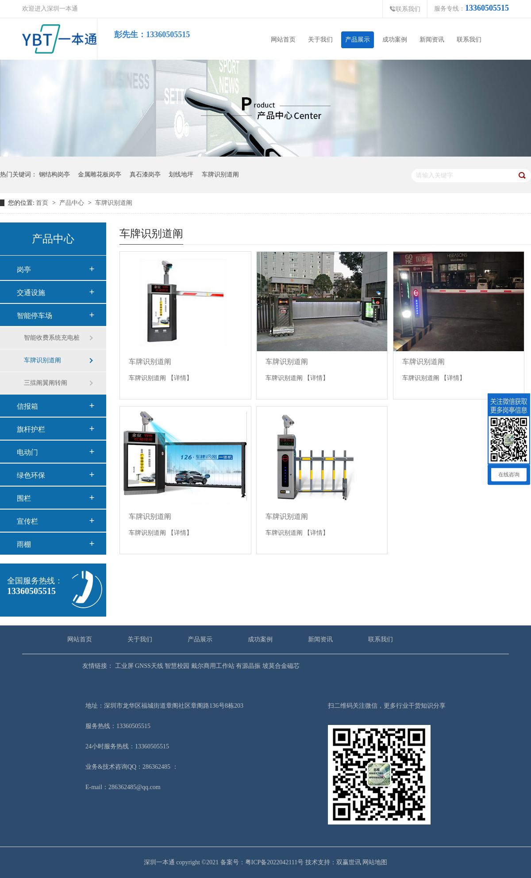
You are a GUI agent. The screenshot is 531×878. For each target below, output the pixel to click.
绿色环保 (31, 475)
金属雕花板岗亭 (99, 175)
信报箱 (27, 406)
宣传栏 (27, 521)
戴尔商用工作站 (212, 666)
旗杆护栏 (31, 429)
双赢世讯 (348, 862)
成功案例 (394, 39)
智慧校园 (176, 666)
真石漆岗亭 (145, 175)
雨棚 (24, 544)
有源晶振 (248, 666)
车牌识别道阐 (220, 175)
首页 (42, 202)
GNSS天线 (148, 666)
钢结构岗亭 (54, 175)
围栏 (24, 498)
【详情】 (180, 378)
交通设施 (31, 292)
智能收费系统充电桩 (52, 337)
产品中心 (72, 202)
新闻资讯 (431, 39)
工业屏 (123, 666)
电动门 (27, 452)
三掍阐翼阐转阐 (45, 383)
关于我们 (320, 39)
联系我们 (404, 9)
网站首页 (283, 39)
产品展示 (357, 39)
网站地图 (374, 862)
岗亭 (24, 269)
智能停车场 (34, 315)
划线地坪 (181, 175)
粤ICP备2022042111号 (274, 862)
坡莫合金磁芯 (280, 666)
